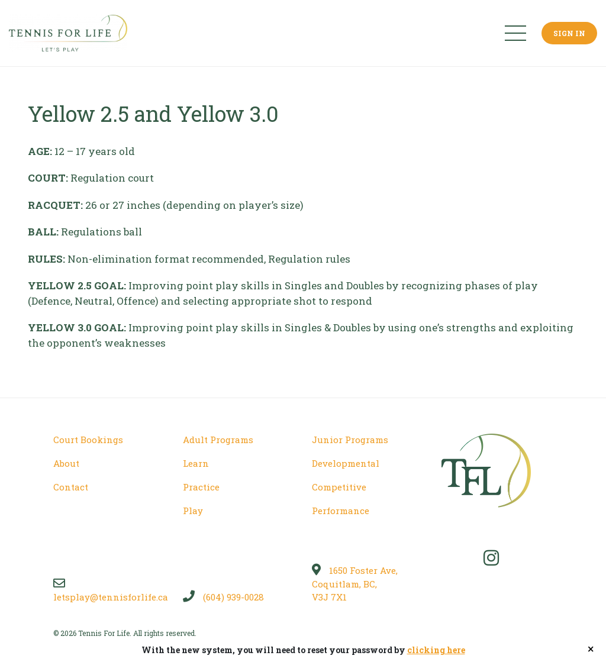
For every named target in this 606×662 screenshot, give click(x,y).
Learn (196, 463)
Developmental (345, 463)
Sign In (569, 33)
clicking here (436, 649)
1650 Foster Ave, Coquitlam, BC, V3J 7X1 (355, 583)
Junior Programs (350, 439)
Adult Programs (218, 439)
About (66, 463)
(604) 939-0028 (223, 597)
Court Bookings (88, 439)
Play (193, 510)
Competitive (339, 487)
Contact (70, 487)
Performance (340, 510)
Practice (201, 487)
